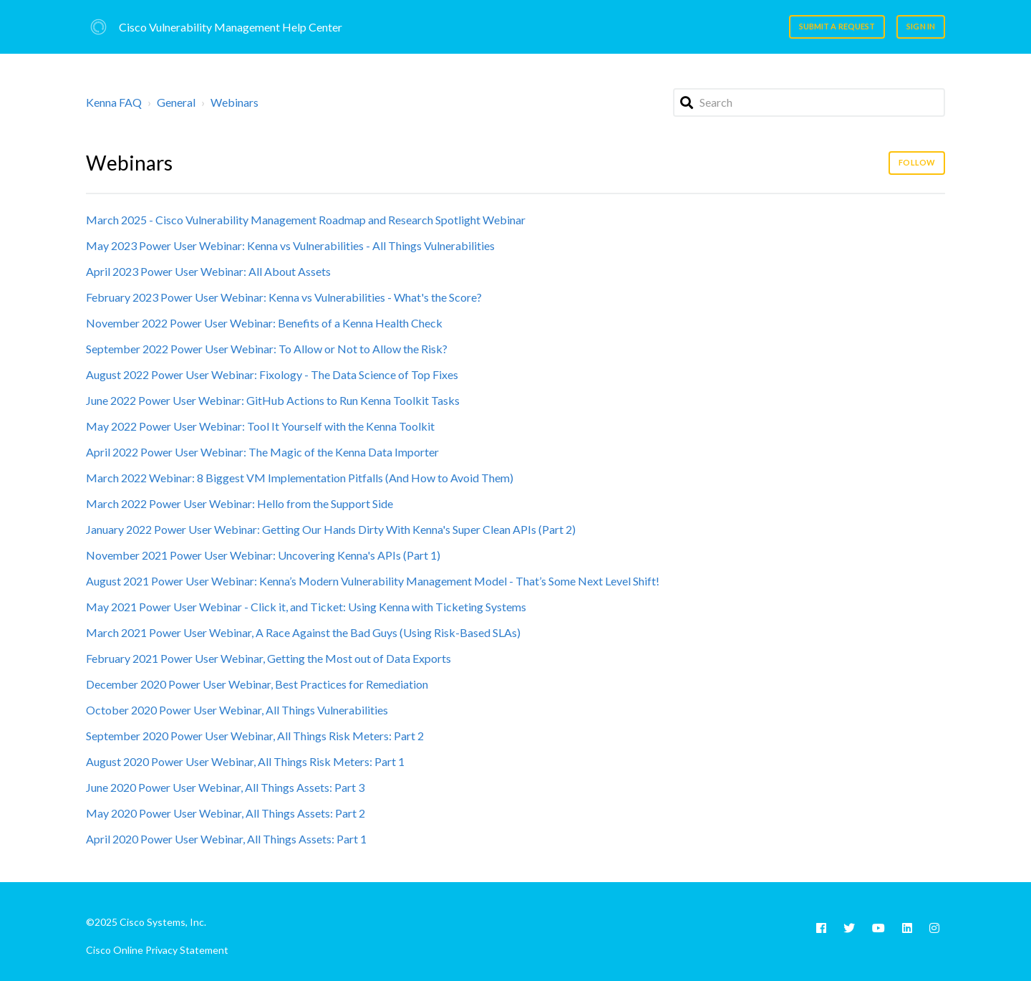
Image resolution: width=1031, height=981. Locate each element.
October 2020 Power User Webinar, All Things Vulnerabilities (237, 710)
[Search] (809, 102)
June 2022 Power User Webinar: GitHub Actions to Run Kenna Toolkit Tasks (273, 400)
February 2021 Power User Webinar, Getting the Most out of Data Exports (268, 658)
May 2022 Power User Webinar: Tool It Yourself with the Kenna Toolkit (260, 426)
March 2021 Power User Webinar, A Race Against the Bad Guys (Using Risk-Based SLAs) (303, 632)
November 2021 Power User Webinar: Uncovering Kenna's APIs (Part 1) (263, 555)
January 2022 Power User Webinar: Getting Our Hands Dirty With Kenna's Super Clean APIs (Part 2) (331, 529)
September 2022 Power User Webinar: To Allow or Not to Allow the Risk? (266, 348)
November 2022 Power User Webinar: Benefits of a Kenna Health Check (264, 323)
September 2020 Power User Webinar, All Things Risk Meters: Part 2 (255, 735)
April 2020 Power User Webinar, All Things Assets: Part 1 (226, 839)
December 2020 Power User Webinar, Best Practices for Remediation (257, 684)
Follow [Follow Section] (917, 162)
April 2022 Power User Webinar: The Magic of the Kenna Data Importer (262, 452)
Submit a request (837, 26)
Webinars (234, 102)
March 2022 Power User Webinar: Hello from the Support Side (239, 503)
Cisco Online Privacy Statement (157, 950)
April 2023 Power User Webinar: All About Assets (208, 271)
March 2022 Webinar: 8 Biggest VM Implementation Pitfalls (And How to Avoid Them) (299, 477)
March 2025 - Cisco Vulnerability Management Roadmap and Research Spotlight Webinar (306, 219)
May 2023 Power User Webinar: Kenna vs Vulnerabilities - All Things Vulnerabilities (290, 245)
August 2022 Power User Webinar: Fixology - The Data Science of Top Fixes (272, 374)
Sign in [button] (920, 26)
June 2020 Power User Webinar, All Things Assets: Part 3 (225, 787)
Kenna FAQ (114, 102)
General (176, 102)
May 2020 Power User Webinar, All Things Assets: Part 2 (225, 813)
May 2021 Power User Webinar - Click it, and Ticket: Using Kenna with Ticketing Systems (306, 606)
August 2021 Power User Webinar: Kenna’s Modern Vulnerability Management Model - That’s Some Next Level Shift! (372, 581)
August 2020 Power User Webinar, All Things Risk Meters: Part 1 (245, 761)
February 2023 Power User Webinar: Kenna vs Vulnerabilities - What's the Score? (284, 297)
